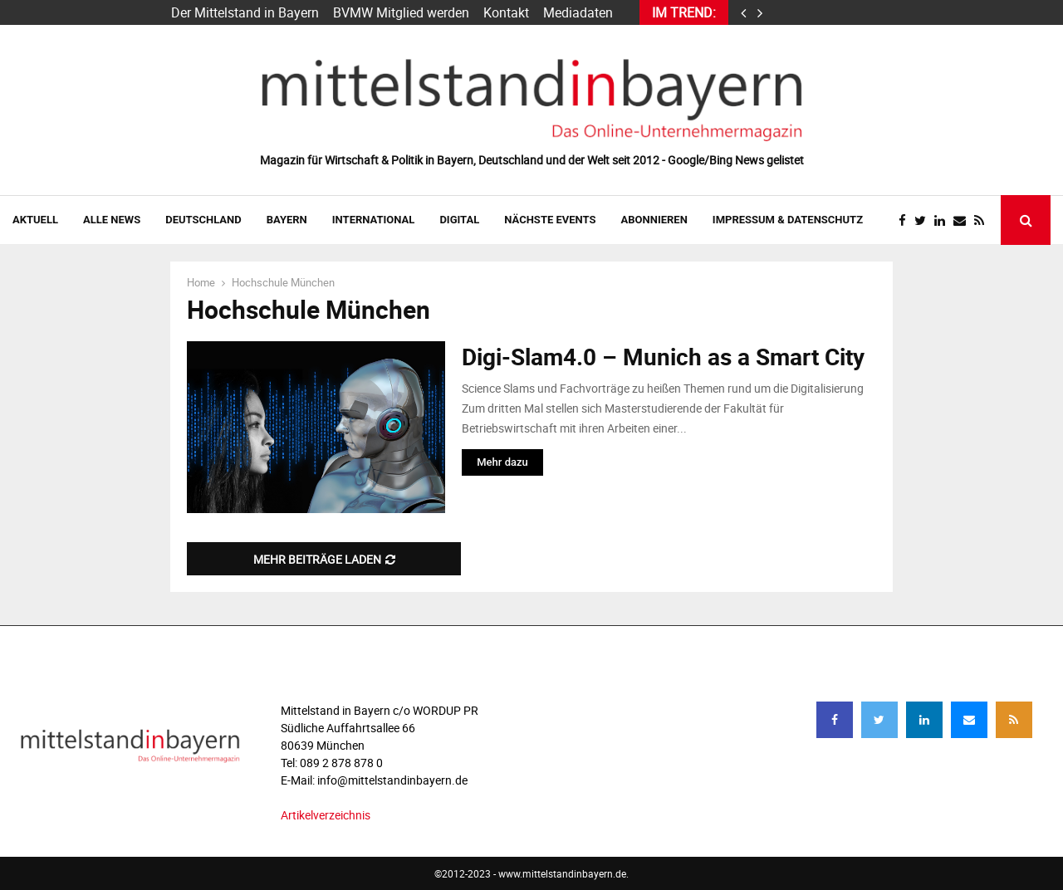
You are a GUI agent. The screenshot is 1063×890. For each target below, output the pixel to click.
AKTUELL (35, 219)
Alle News (111, 219)
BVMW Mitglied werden (401, 12)
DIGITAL (459, 219)
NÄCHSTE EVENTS (549, 219)
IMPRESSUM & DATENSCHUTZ (788, 219)
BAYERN (287, 219)
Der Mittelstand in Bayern (245, 12)
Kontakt (506, 12)
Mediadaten (578, 12)
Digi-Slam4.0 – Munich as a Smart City (663, 356)
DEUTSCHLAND (203, 219)
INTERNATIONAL (373, 219)
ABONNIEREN (654, 219)
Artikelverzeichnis (325, 815)
